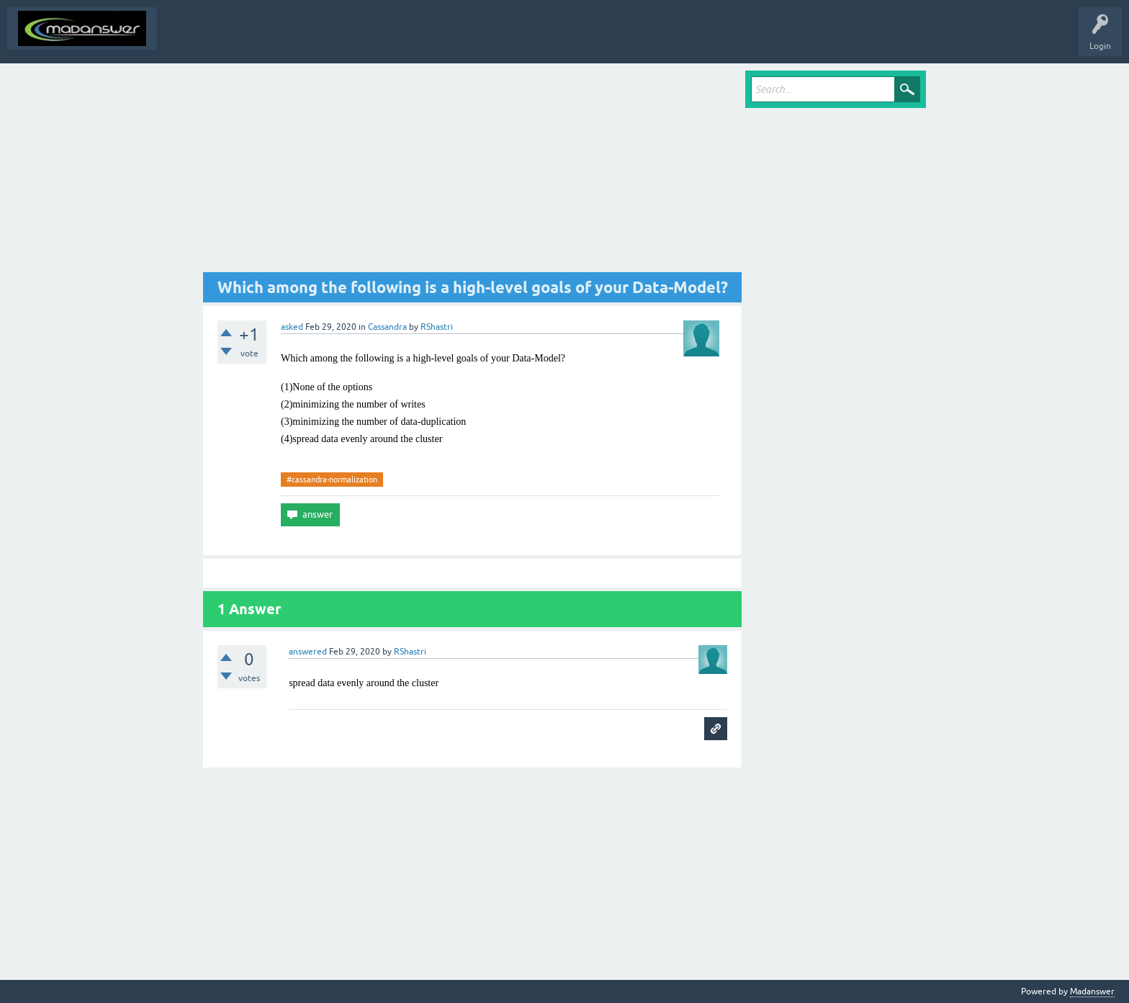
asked (292, 327)
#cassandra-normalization (332, 479)
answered (308, 652)
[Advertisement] (472, 171)
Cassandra (387, 327)
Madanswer (1092, 991)
